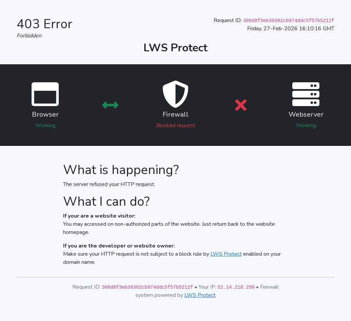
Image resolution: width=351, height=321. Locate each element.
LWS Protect (226, 254)
